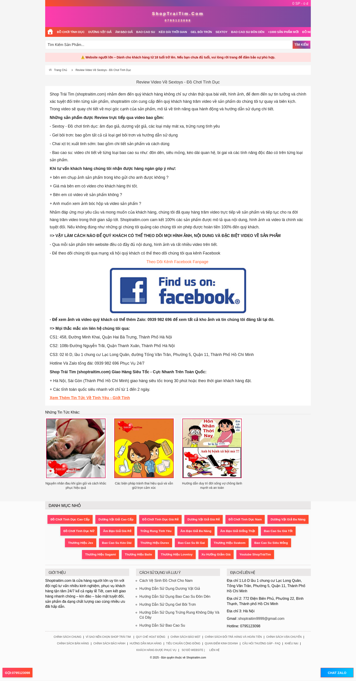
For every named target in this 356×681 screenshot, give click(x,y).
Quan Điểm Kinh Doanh (221, 644)
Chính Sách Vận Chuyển (284, 637)
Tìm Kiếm (301, 44)
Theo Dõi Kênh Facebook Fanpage (177, 262)
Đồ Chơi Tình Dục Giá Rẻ (182, 519)
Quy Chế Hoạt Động (150, 637)
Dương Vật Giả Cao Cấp (136, 519)
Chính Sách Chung (67, 637)
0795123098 (178, 20)
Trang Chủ (60, 70)
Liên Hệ (214, 650)
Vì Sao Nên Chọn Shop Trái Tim (108, 637)
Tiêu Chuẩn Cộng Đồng (183, 644)
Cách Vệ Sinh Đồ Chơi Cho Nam (166, 581)
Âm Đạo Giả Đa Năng (240, 531)
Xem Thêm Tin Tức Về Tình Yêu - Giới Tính (90, 398)
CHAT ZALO (335, 673)
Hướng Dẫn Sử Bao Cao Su (162, 626)
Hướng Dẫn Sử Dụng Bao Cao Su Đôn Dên (174, 597)
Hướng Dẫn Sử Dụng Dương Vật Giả (169, 589)
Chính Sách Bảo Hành (109, 644)
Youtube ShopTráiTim (281, 555)
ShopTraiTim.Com (178, 13)
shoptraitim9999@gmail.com (261, 619)
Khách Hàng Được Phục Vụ (156, 650)
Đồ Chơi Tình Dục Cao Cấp (87, 519)
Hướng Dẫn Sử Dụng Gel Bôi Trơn (167, 605)
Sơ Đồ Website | (193, 650)
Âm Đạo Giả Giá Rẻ (157, 531)
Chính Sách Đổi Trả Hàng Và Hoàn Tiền (233, 637)
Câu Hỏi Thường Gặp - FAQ (261, 644)
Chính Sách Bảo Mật (185, 637)
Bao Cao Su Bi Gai (234, 543)
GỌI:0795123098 (17, 673)
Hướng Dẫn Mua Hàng (146, 644)
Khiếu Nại (291, 644)
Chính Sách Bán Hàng (73, 644)
